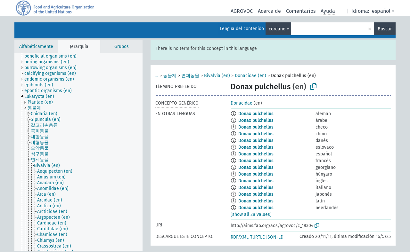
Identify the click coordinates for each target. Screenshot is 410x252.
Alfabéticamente (36, 46)
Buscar (385, 29)
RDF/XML (240, 237)
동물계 (169, 75)
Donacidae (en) (250, 75)
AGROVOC (242, 11)
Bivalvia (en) (217, 75)
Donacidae (241, 103)
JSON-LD (274, 237)
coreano (277, 29)
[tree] (78, 152)
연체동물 (190, 75)
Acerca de (269, 11)
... (156, 75)
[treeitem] (53, 56)
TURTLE (257, 237)
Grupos (121, 46)
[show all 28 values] (251, 214)
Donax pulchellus (256, 113)
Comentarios (301, 11)
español (381, 11)
